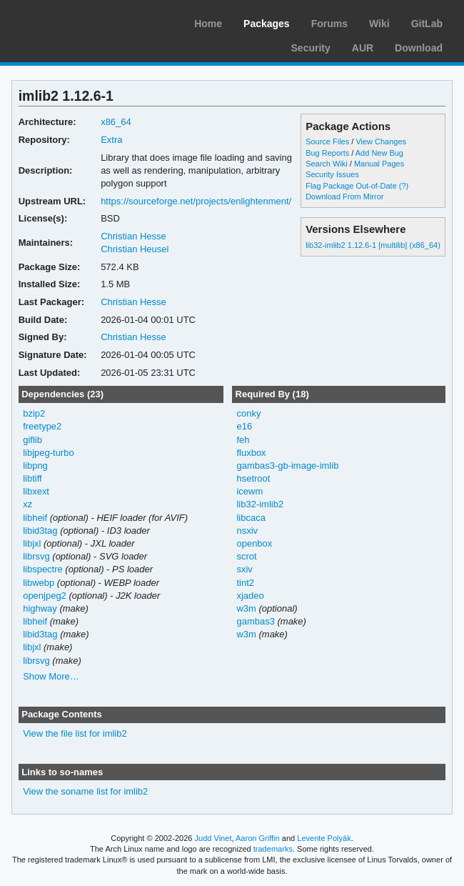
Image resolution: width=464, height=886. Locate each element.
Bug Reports (327, 153)
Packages (266, 23)
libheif (35, 517)
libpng (35, 465)
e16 (244, 426)
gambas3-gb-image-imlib (287, 465)
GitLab (427, 23)
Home (208, 23)
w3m (246, 608)
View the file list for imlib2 (75, 733)
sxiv (244, 569)
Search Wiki (327, 163)
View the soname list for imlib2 (85, 791)
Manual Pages (379, 163)
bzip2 (34, 413)
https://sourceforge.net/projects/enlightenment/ (196, 201)
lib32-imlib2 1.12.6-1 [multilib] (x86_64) (373, 245)
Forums (329, 23)
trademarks (273, 849)
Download (419, 48)
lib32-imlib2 (259, 504)
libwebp (38, 582)
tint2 (245, 582)
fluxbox (251, 452)
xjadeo (249, 595)
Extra (111, 139)
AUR (362, 48)
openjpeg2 (44, 595)
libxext (36, 491)
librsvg (36, 556)
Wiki (379, 23)
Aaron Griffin (258, 838)
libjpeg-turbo (48, 452)
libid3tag (40, 530)
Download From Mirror (344, 196)
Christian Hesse (133, 236)
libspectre (43, 569)
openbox (254, 543)
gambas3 (255, 621)
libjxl (32, 543)
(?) (403, 185)
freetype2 (42, 426)
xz (27, 504)
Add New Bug (379, 153)
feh (242, 439)
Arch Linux (78, 21)
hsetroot (253, 478)
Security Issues (332, 174)
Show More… (51, 676)
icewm (249, 491)
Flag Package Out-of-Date (351, 185)
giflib (32, 439)
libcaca (250, 517)
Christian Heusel (134, 249)
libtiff (32, 478)
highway (40, 608)
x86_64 (116, 121)
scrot (246, 556)
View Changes (380, 141)
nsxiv (247, 530)
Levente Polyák (323, 838)
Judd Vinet (213, 838)
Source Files (327, 141)
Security (311, 48)
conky (248, 413)
